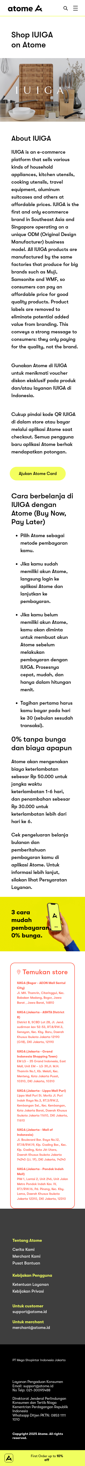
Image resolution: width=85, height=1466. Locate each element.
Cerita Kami (23, 1249)
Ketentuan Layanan (30, 1284)
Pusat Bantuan (26, 1263)
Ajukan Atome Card (38, 473)
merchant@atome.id (31, 1327)
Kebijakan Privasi (28, 1291)
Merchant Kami (26, 1256)
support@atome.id (29, 1311)
